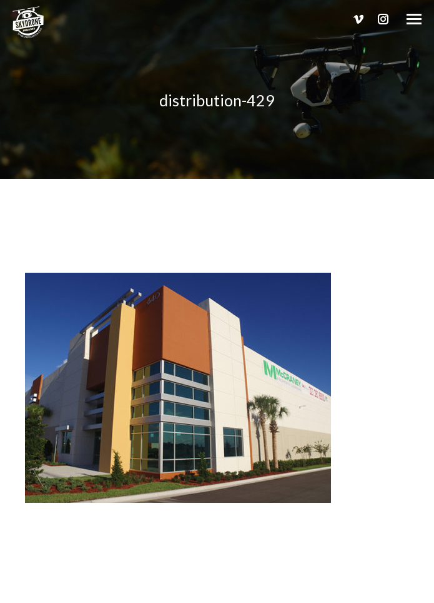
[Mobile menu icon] (414, 19)
